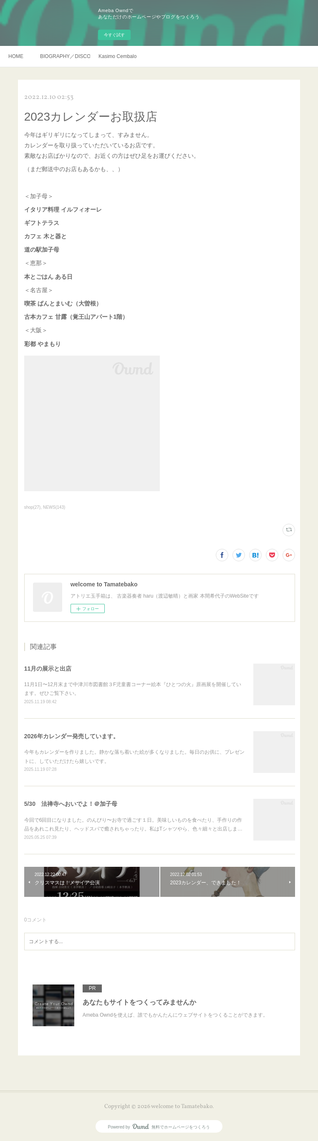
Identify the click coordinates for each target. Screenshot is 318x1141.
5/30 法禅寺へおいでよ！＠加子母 (70, 803)
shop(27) (32, 507)
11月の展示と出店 (48, 668)
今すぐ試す (114, 35)
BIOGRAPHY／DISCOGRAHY (65, 56)
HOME (15, 56)
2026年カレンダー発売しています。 (71, 736)
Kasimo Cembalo (117, 56)
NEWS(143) (54, 507)
